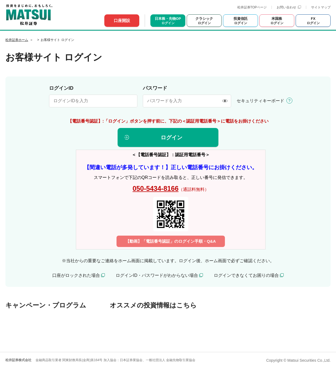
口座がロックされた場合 (76, 275)
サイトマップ (321, 7)
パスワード (155, 88)
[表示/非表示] (224, 101)
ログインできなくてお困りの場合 (246, 275)
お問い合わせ (289, 7)
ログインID (61, 88)
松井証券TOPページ (252, 7)
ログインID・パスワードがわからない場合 (157, 275)
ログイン (171, 137)
